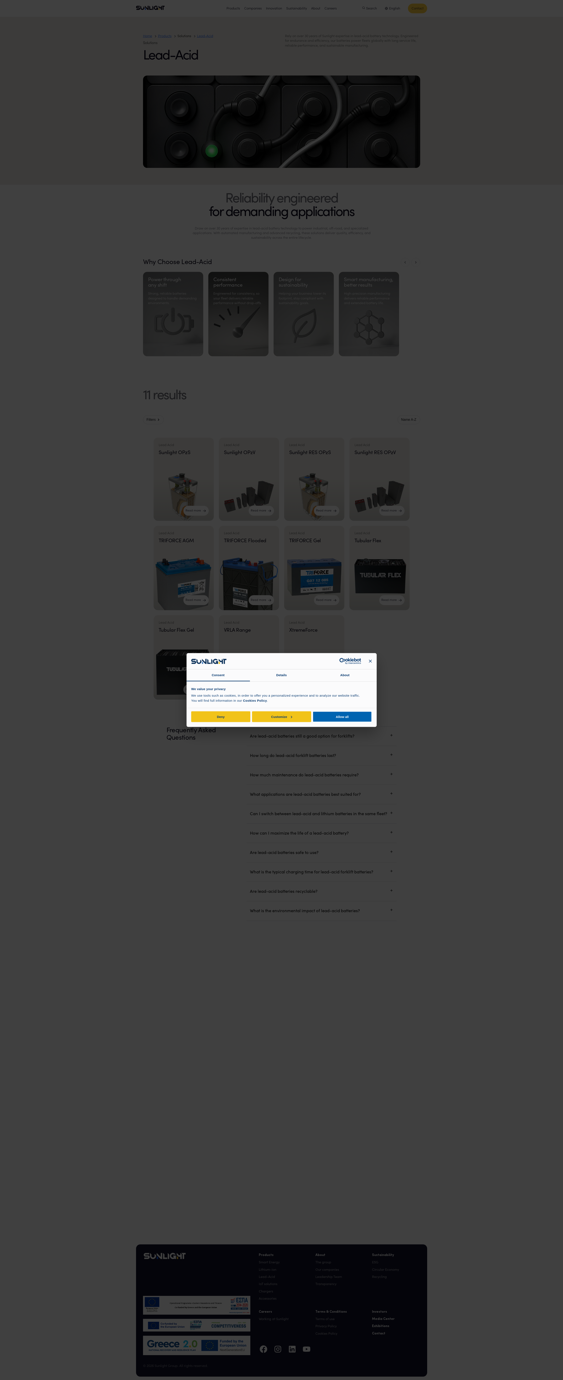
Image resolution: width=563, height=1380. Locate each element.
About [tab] (345, 675)
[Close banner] (370, 661)
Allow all (342, 716)
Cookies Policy (255, 700)
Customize (281, 716)
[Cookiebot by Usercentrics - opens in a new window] (342, 661)
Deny (221, 716)
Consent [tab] (218, 675)
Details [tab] (281, 675)
